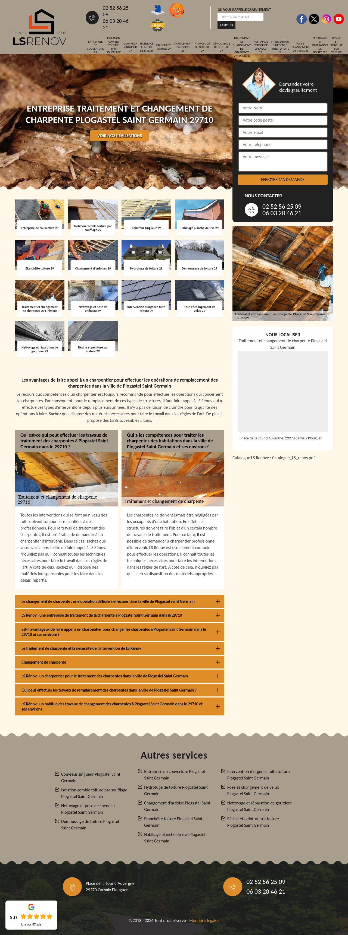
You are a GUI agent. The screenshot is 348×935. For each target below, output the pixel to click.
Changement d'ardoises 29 (183, 47)
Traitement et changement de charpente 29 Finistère (242, 47)
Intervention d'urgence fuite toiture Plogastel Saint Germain (258, 775)
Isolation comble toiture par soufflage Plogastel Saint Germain (94, 793)
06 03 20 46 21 (116, 24)
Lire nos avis (31, 924)
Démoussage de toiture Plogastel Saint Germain (90, 825)
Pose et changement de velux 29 (301, 47)
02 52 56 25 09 (116, 11)
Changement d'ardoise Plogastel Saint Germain (177, 806)
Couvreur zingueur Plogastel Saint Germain (90, 777)
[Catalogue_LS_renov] (282, 533)
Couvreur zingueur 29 (130, 47)
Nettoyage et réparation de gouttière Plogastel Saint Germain (259, 806)
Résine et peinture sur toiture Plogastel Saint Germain (253, 822)
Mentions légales (204, 920)
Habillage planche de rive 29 (147, 47)
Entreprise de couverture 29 (95, 47)
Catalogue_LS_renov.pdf (293, 457)
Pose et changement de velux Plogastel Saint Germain (253, 790)
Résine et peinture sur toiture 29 (336, 47)
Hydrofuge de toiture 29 (202, 47)
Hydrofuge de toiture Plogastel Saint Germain (176, 790)
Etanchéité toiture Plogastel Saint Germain (173, 822)
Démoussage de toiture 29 (221, 47)
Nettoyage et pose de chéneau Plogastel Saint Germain (88, 809)
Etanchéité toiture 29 (163, 46)
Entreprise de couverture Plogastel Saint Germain (174, 775)
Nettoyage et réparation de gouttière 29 (320, 47)
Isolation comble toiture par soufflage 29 (113, 47)
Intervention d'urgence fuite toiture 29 (280, 47)
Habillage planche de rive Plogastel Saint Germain (174, 838)
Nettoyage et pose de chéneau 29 (260, 47)
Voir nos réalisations (119, 135)
